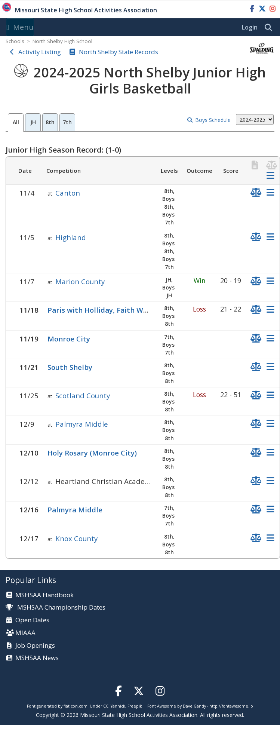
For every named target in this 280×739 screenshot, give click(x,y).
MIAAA (25, 633)
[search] (270, 28)
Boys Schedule (213, 119)
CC (105, 706)
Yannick (118, 706)
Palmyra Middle (81, 424)
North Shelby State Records (118, 51)
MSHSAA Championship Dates (55, 607)
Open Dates (32, 620)
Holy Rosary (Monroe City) (92, 452)
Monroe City (68, 338)
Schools (15, 41)
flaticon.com (75, 706)
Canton (67, 192)
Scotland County (82, 395)
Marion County (80, 281)
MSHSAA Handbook (44, 595)
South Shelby (69, 367)
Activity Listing (39, 51)
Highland (70, 237)
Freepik (134, 706)
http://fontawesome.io (231, 706)
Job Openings (35, 645)
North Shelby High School (62, 41)
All (16, 122)
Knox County (76, 538)
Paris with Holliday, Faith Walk (100, 310)
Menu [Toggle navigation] (20, 27)
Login (250, 27)
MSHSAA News (37, 658)
